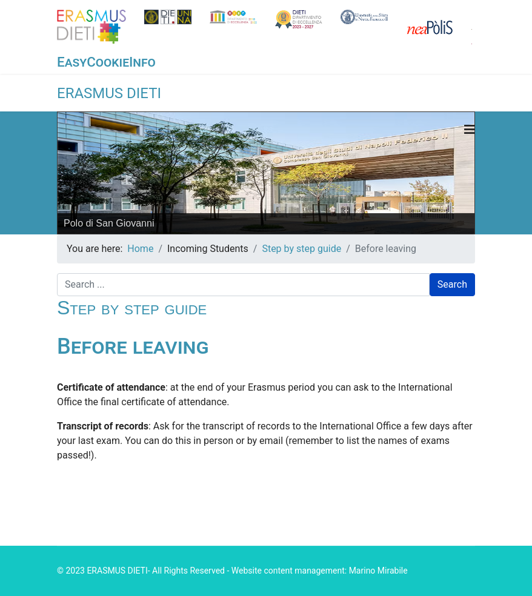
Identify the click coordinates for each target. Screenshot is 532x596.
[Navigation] (469, 129)
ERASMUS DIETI (109, 93)
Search (452, 284)
